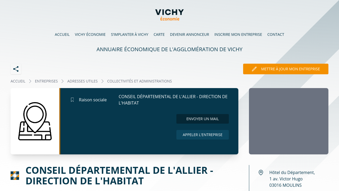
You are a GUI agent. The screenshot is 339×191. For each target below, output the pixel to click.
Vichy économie (90, 34)
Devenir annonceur (189, 34)
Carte (159, 34)
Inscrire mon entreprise (238, 34)
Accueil (62, 34)
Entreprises (46, 81)
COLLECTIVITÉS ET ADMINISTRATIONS (139, 81)
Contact (275, 34)
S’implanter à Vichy (129, 34)
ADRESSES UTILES (82, 81)
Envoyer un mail (202, 118)
